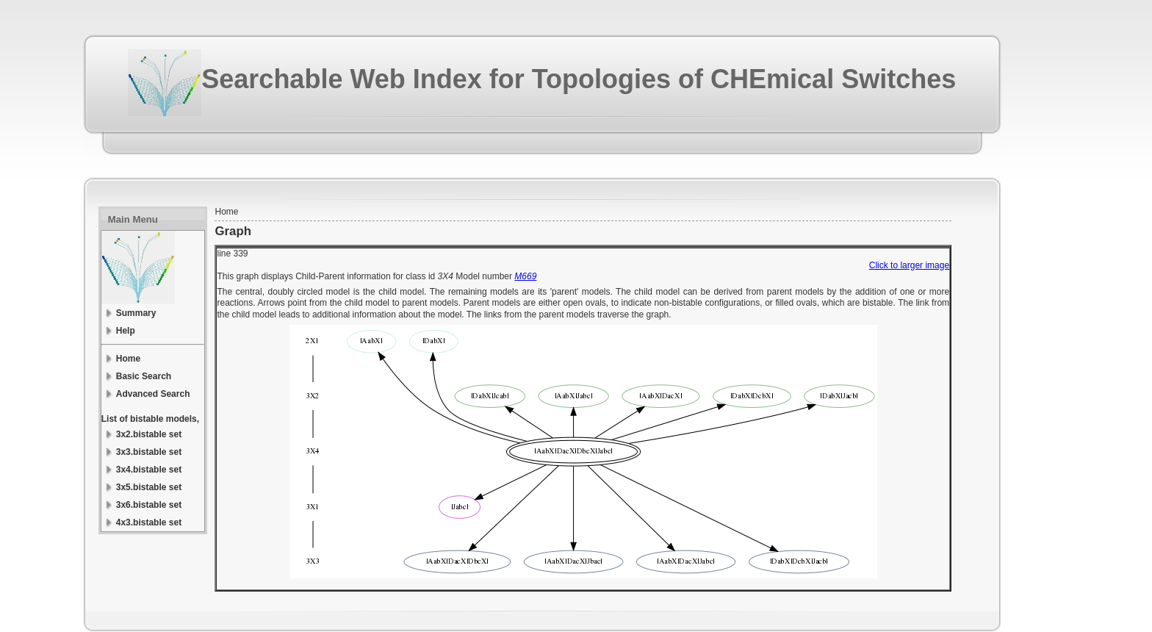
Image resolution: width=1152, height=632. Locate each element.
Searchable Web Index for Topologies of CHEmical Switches (578, 79)
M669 (525, 276)
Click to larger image (909, 265)
